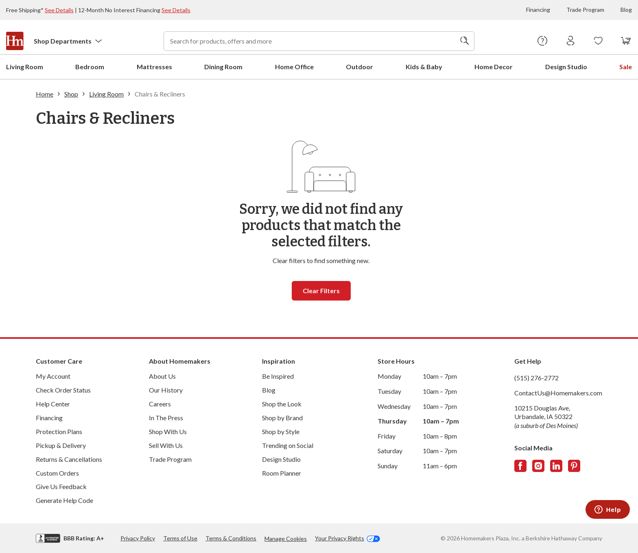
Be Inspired (278, 376)
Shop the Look (282, 403)
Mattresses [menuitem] (154, 66)
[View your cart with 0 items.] (626, 41)
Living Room (106, 93)
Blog (626, 9)
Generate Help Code (64, 500)
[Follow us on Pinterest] (574, 465)
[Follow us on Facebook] (520, 465)
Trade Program (585, 9)
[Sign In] (571, 41)
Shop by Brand (282, 417)
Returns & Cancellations (69, 459)
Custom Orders (57, 472)
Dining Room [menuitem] (223, 66)
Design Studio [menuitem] (566, 66)
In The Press (166, 417)
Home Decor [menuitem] (493, 66)
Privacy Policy (137, 537)
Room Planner (281, 472)
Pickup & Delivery (61, 445)
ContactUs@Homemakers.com (558, 392)
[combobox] (319, 41)
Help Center (53, 403)
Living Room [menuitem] (24, 66)
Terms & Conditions (230, 537)
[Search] (464, 41)
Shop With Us (168, 431)
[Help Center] (542, 41)
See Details (59, 10)
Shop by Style (280, 431)
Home (44, 93)
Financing (538, 9)
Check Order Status (63, 389)
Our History (166, 389)
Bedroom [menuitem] (89, 66)
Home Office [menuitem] (294, 66)
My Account (53, 376)
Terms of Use (180, 537)
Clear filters (321, 290)
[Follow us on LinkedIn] (556, 465)
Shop (71, 93)
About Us (162, 376)
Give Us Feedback (61, 486)
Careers (160, 403)
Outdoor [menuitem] (359, 66)
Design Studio (281, 459)
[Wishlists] (598, 41)
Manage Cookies (285, 538)
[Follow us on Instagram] (538, 465)
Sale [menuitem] (625, 66)
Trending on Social (287, 445)
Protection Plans (59, 431)
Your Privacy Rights (347, 538)
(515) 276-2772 (536, 377)
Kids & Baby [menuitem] (424, 66)
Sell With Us (166, 445)
